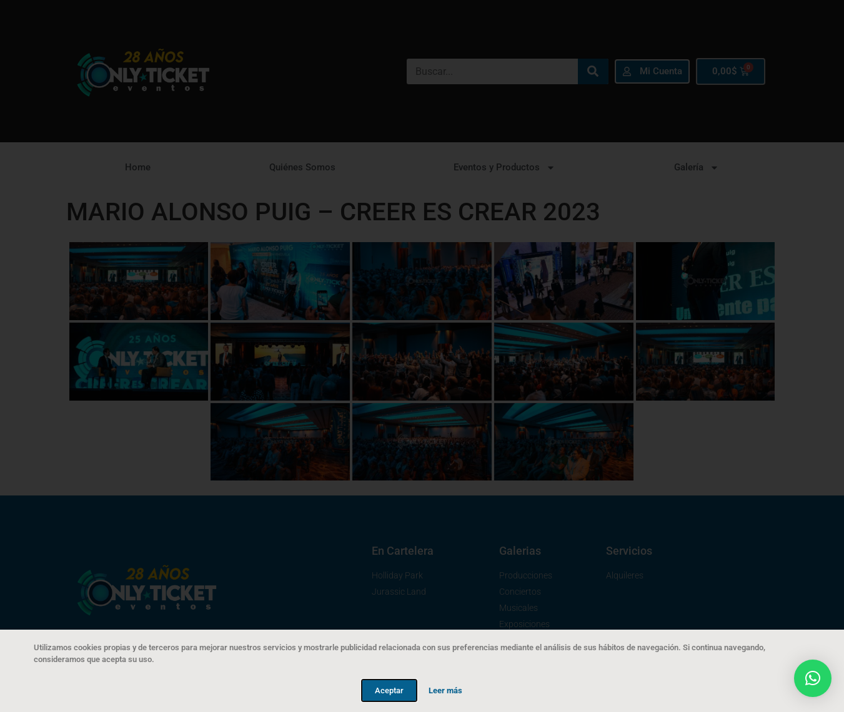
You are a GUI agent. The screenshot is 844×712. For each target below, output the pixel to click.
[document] (422, 356)
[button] (813, 678)
